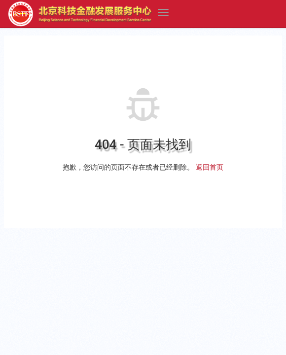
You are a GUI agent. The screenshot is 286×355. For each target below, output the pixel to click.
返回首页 (209, 167)
